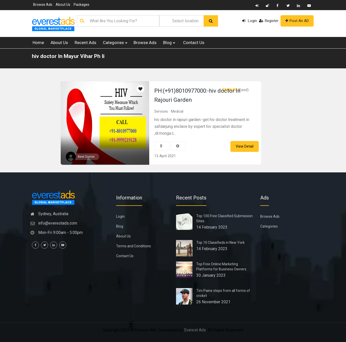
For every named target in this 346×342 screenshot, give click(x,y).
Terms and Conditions (133, 246)
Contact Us (193, 42)
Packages (81, 5)
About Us (63, 5)
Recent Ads (85, 42)
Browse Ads (42, 5)
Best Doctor (86, 156)
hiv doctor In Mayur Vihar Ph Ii (68, 56)
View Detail (244, 146)
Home (38, 42)
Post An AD (297, 20)
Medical (177, 111)
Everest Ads (195, 330)
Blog (169, 42)
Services (161, 111)
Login (250, 20)
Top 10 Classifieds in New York (220, 242)
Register (268, 20)
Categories (115, 42)
